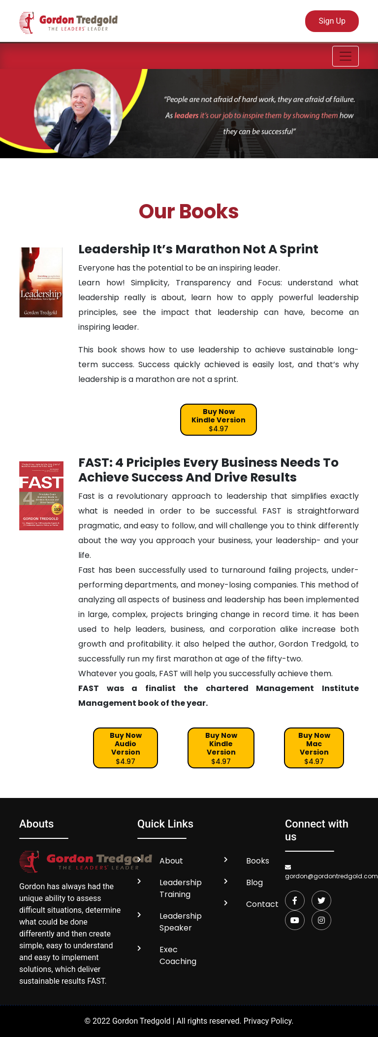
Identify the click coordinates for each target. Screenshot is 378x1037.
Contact (262, 904)
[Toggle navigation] (345, 56)
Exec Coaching (177, 955)
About (171, 860)
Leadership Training (180, 888)
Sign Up (332, 21)
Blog (254, 882)
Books (257, 860)
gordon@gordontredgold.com (322, 872)
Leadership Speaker (180, 921)
